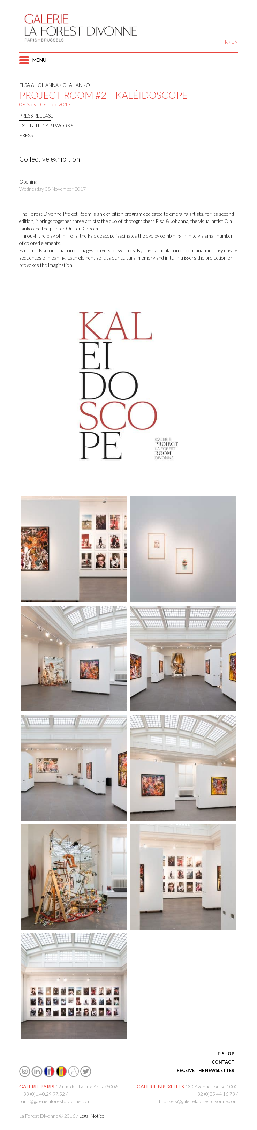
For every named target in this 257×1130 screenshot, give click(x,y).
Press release (36, 116)
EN (235, 42)
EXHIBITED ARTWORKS (46, 125)
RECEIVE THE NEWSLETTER (205, 1070)
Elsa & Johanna (39, 85)
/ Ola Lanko (74, 85)
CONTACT (223, 1062)
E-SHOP (226, 1053)
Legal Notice (91, 1116)
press (26, 135)
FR (225, 42)
